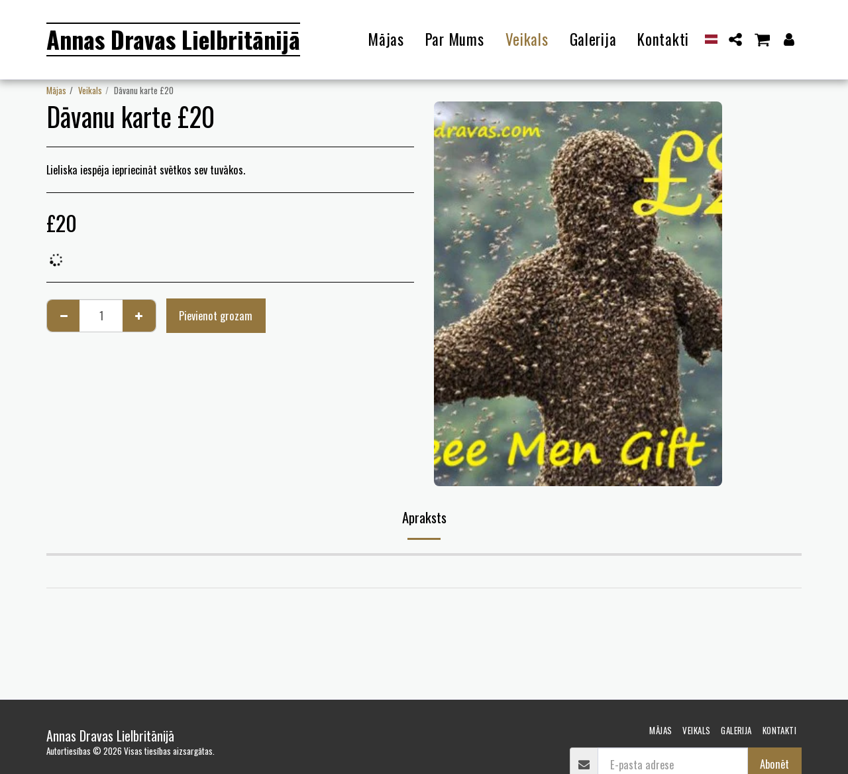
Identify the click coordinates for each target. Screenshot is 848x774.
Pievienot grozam (215, 315)
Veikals (90, 90)
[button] (735, 39)
